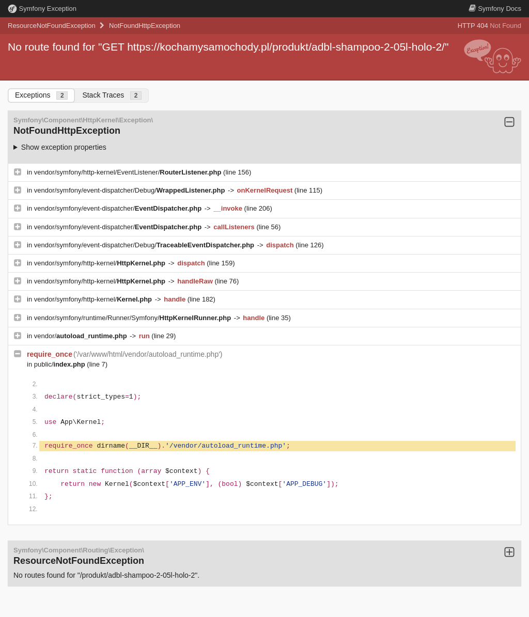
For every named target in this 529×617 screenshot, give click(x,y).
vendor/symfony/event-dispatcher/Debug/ (130, 190)
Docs (495, 8)
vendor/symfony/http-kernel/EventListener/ (128, 172)
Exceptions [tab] (41, 95)
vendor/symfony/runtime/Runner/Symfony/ (133, 318)
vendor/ (81, 336)
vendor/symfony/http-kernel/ (100, 263)
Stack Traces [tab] (112, 95)
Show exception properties (63, 147)
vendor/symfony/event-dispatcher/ (119, 208)
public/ (60, 364)
